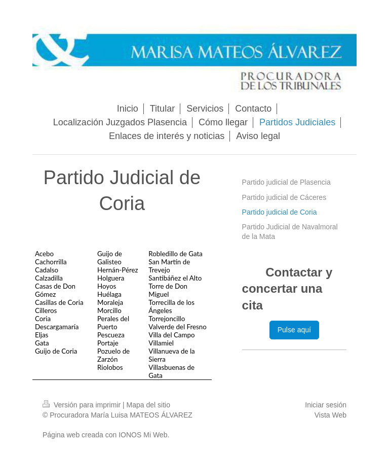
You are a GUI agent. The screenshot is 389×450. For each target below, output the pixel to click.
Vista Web (330, 415)
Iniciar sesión (325, 405)
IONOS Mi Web (143, 435)
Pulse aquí (294, 330)
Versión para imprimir (83, 405)
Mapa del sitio (148, 405)
